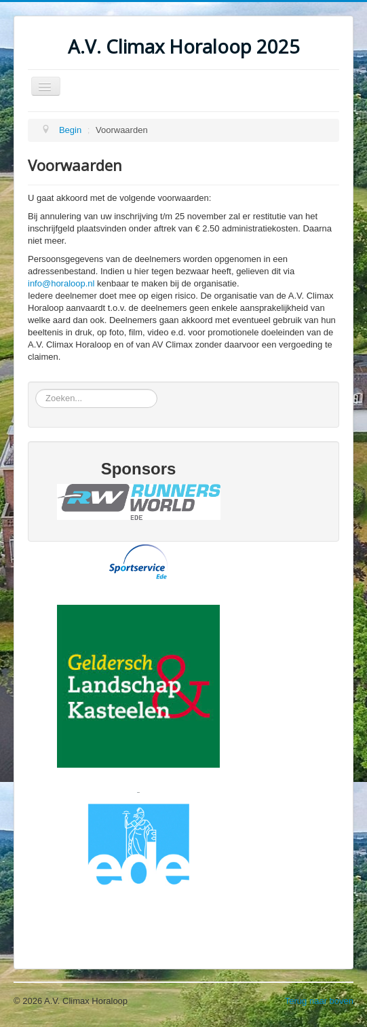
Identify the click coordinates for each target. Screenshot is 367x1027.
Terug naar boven (319, 1001)
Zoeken (35, 389)
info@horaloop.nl (61, 283)
